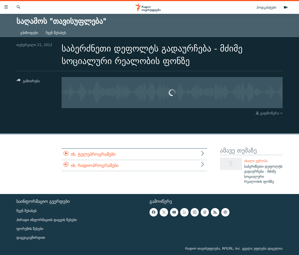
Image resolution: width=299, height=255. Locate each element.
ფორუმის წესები (29, 228)
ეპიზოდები (29, 33)
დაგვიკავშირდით (30, 237)
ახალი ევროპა (256, 161)
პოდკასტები (266, 7)
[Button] (28, 81)
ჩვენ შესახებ (56, 33)
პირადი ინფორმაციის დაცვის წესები (46, 220)
